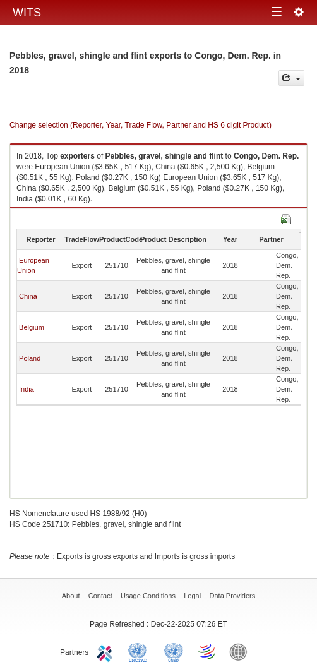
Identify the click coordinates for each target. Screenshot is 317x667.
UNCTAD (140, 651)
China (28, 296)
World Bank (241, 651)
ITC (106, 651)
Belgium (31, 327)
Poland (29, 358)
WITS (27, 12)
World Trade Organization (207, 651)
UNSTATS (173, 651)
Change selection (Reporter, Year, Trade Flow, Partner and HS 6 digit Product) (140, 125)
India (26, 389)
